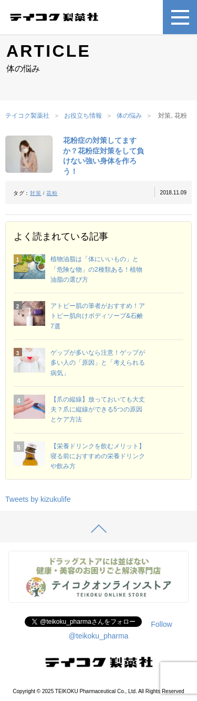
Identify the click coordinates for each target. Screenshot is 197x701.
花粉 (51, 193)
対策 (35, 193)
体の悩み (129, 115)
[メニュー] (180, 17)
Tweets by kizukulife (38, 499)
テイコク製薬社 (27, 115)
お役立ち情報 (83, 115)
